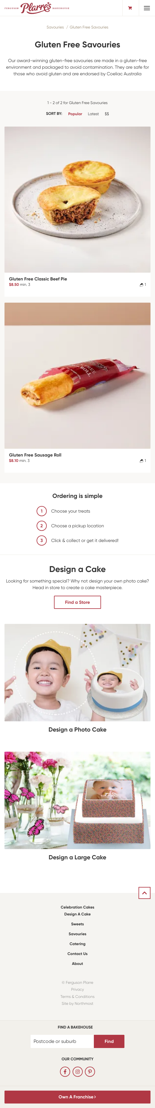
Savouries (55, 27)
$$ (107, 114)
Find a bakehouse (75, 1027)
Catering (77, 944)
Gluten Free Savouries (89, 27)
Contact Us (77, 954)
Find (109, 1041)
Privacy (77, 989)
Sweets (77, 924)
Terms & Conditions (78, 997)
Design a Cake (77, 914)
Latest (93, 114)
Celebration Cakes (77, 907)
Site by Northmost (78, 1004)
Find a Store (77, 602)
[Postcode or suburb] (62, 1041)
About (77, 964)
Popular (75, 114)
